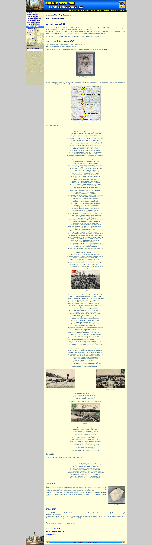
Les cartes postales (34, 31)
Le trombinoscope (33, 39)
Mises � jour (121, 10)
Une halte (86, 290)
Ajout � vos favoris (83, 10)
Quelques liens (32, 45)
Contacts (92, 10)
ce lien (105, 49)
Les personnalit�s (33, 20)
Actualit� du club (33, 14)
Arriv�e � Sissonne (60, 388)
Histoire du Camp (33, 27)
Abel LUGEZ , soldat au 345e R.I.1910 (85, 77)
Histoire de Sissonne (34, 25)
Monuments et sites (34, 23)
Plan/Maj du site (32, 16)
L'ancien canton (32, 37)
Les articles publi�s (34, 18)
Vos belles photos (33, 41)
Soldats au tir (85, 423)
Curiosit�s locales (33, 43)
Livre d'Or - (99, 10)
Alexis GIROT (116, 504)
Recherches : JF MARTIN (85, 532)
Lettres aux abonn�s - (110, 10)
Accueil (29, 12)
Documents (31, 29)
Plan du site (72, 10)
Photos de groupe (33, 33)
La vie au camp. (69, 523)
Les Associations (33, 35)
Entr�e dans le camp (110, 389)
